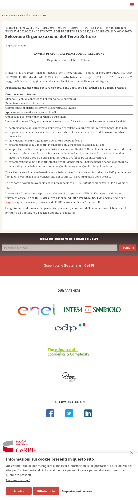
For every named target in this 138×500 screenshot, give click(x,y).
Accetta (18, 491)
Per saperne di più (18, 480)
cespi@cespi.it (14, 202)
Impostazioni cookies (77, 491)
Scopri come (69, 265)
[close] (131, 452)
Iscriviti (128, 247)
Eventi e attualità (19, 15)
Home (5, 15)
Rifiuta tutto (46, 491)
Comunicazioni (38, 15)
